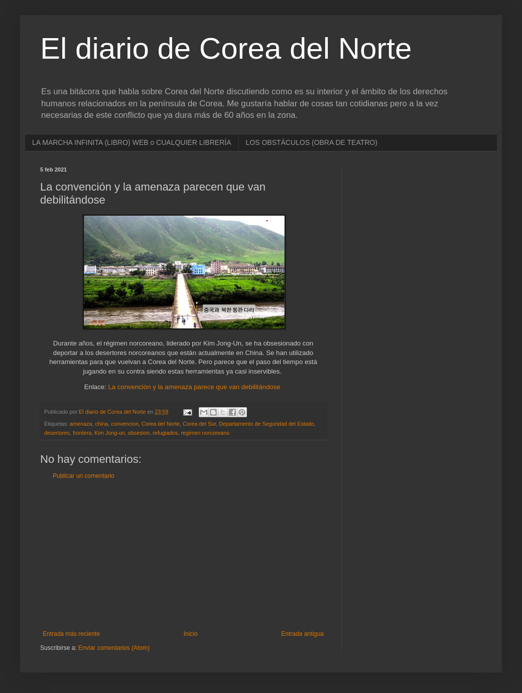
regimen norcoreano (205, 433)
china (101, 424)
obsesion (139, 433)
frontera (82, 433)
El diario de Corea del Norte (226, 48)
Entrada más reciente (71, 633)
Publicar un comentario (83, 475)
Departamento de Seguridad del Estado (266, 424)
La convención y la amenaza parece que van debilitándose (194, 387)
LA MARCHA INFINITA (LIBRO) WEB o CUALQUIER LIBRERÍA (131, 142)
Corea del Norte (161, 424)
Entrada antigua (302, 633)
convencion (125, 424)
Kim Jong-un (109, 433)
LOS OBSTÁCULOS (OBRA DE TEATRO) (311, 142)
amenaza (81, 424)
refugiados (165, 433)
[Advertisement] (183, 555)
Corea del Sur (199, 424)
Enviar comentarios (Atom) (114, 647)
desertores (57, 433)
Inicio (191, 633)
